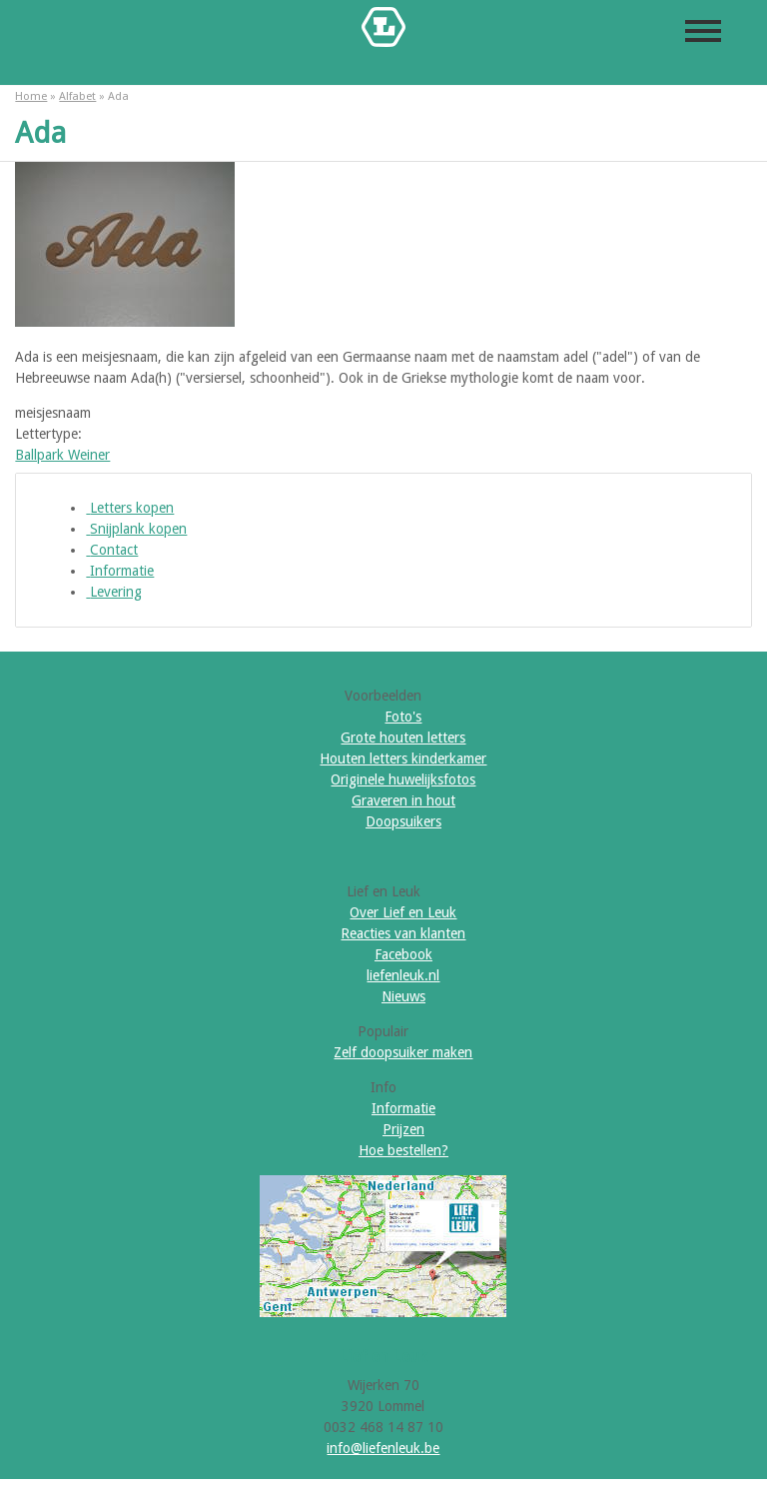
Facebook (403, 954)
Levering (114, 592)
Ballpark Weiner (62, 455)
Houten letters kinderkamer (403, 758)
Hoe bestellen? (403, 1150)
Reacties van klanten (403, 933)
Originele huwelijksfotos (403, 779)
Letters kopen (130, 508)
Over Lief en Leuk (403, 912)
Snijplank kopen (136, 529)
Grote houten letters (403, 738)
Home (31, 96)
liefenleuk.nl (403, 975)
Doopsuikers (403, 821)
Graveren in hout (403, 800)
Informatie (120, 571)
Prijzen (403, 1129)
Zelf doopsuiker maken (403, 1052)
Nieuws (403, 996)
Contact (112, 550)
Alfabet (77, 96)
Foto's (402, 717)
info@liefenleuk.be (383, 1448)
